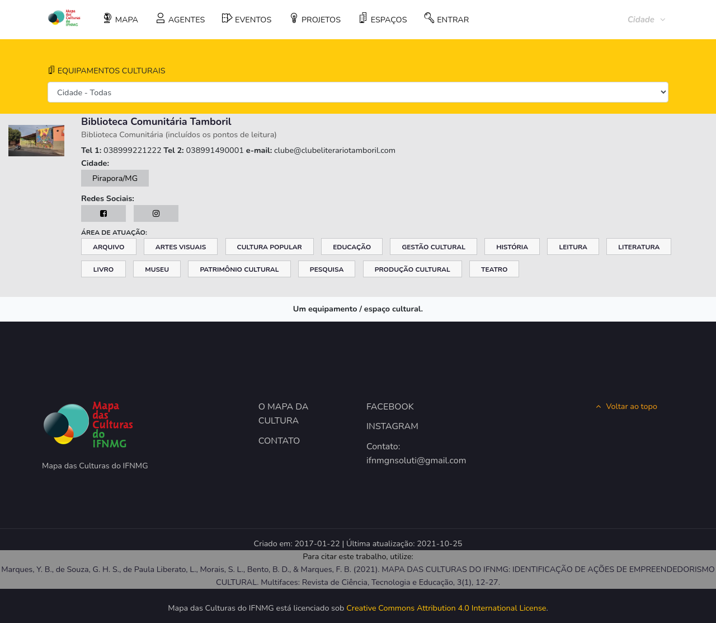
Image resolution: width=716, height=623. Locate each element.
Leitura (573, 247)
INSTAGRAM (392, 426)
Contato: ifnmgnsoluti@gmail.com (412, 453)
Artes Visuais (181, 247)
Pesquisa (327, 269)
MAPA (120, 19)
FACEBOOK (390, 407)
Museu (157, 269)
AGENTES (180, 19)
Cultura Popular (269, 247)
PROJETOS (315, 19)
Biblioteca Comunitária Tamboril (156, 121)
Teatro (494, 269)
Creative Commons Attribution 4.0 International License (446, 607)
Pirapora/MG (115, 178)
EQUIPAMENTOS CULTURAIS (107, 70)
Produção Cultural (412, 269)
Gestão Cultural (433, 247)
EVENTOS (246, 19)
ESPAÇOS (382, 19)
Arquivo (109, 247)
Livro (103, 269)
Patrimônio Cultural (239, 269)
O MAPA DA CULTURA (283, 414)
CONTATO (279, 441)
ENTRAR (446, 19)
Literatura (639, 247)
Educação (352, 247)
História (512, 247)
